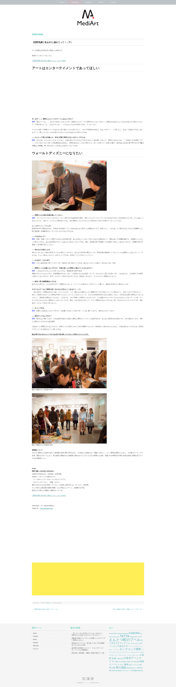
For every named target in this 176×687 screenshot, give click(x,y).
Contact (114, 2)
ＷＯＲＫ (36, 649)
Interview (74, 2)
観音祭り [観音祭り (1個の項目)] (120, 670)
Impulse (89, 2)
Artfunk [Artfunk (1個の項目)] (111, 633)
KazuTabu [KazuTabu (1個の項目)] (116, 636)
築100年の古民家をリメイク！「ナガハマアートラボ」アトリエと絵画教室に (87, 649)
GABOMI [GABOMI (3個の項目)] (134, 633)
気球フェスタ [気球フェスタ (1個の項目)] (132, 664)
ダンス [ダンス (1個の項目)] (119, 652)
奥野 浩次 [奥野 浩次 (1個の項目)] (130, 661)
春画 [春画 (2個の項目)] (126, 664)
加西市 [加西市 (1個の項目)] (117, 661)
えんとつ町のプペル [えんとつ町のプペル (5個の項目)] (124, 640)
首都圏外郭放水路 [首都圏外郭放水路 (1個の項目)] (138, 670)
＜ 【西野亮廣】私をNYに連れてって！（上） (45, 609)
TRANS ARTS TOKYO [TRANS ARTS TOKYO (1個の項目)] (136, 636)
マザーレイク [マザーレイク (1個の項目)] (122, 655)
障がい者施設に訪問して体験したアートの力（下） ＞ (128, 609)
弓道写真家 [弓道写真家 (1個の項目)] (136, 661)
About (61, 2)
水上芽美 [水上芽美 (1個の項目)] (139, 664)
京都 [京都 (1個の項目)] (121, 658)
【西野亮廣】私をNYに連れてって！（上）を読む (49, 60)
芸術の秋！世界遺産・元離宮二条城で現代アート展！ (88, 653)
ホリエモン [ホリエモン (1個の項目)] (136, 652)
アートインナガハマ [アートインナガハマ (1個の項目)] (134, 646)
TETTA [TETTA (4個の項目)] (124, 636)
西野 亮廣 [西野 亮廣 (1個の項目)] (112, 670)
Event (101, 2)
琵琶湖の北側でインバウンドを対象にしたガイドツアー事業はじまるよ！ (88, 639)
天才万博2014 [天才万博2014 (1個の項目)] (123, 661)
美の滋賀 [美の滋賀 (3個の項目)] (121, 667)
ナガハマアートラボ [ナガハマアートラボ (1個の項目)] (127, 652)
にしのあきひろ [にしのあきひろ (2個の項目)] (120, 646)
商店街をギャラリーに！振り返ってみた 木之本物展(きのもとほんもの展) (88, 644)
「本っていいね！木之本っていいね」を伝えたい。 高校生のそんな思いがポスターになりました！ (88, 634)
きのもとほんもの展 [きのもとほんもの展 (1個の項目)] (136, 643)
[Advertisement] (88, 579)
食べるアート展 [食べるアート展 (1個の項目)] (127, 670)
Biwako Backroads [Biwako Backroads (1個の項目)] (123, 633)
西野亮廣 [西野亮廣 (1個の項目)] (140, 668)
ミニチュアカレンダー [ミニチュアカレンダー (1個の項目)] (132, 655)
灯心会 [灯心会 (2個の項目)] (112, 667)
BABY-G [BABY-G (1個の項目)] (115, 633)
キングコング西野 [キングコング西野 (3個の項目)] (130, 649)
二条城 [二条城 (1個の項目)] (118, 658)
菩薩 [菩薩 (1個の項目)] (127, 668)
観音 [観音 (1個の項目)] (116, 670)
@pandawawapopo (46, 508)
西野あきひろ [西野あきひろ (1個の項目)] (133, 668)
